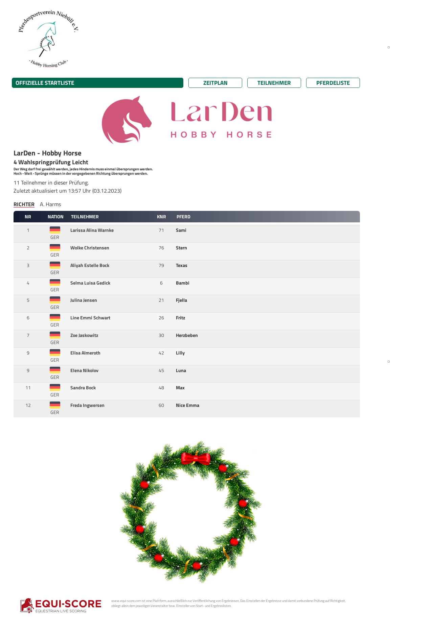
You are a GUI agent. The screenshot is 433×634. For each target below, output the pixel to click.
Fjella (182, 300)
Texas (182, 265)
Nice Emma (188, 405)
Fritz (181, 317)
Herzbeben (187, 335)
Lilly (181, 353)
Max (181, 387)
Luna (181, 370)
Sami (181, 230)
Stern (182, 247)
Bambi (183, 283)
